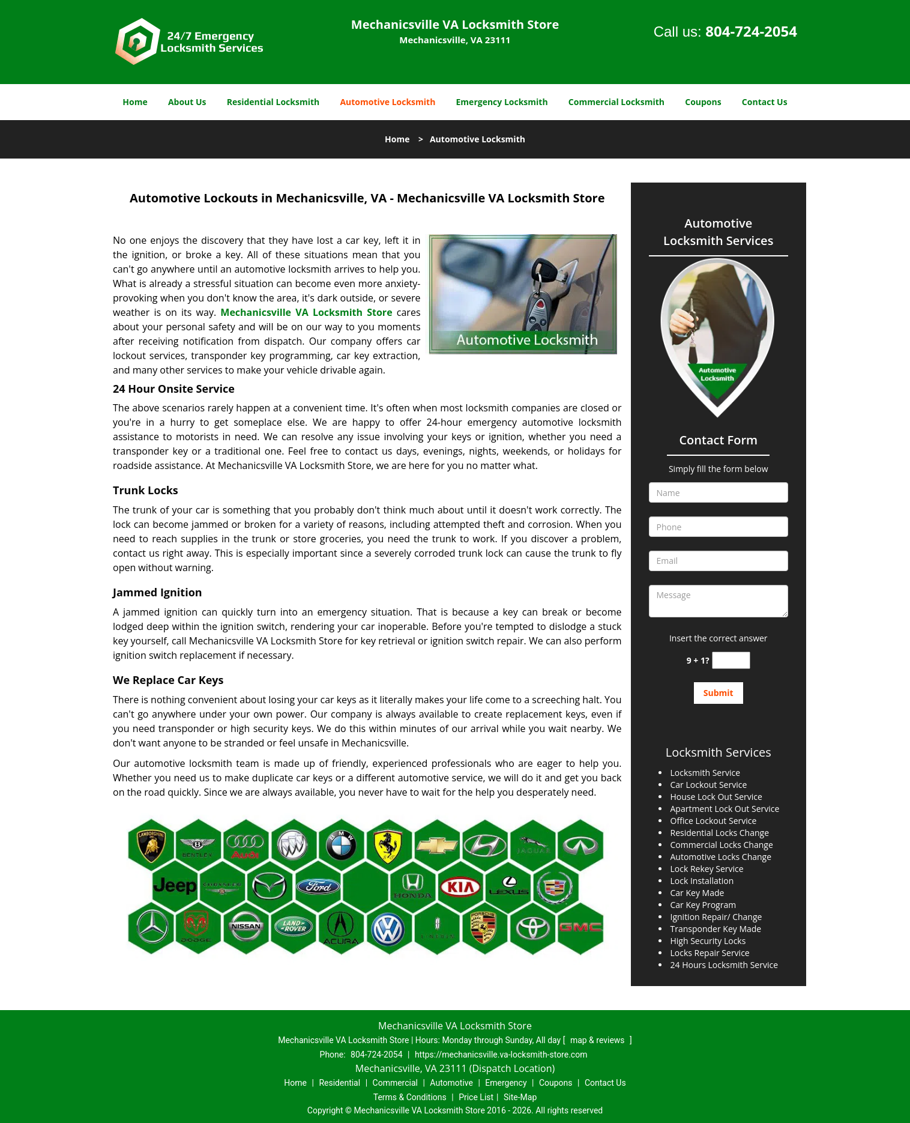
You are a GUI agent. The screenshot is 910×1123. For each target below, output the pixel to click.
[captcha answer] (731, 660)
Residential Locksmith (273, 101)
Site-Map (520, 1097)
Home (134, 101)
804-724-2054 (751, 31)
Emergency (505, 1083)
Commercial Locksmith (616, 101)
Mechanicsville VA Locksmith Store (306, 312)
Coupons (703, 101)
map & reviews (598, 1040)
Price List (476, 1097)
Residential (339, 1083)
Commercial (395, 1083)
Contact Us (765, 101)
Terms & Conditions (410, 1097)
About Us (187, 101)
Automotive (451, 1083)
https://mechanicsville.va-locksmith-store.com (501, 1054)
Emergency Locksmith (502, 101)
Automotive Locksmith (387, 101)
